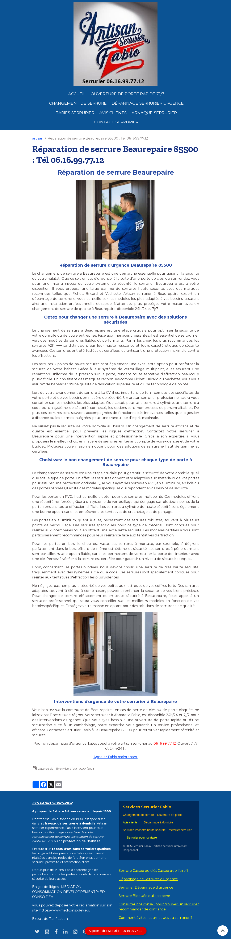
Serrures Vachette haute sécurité (144, 830)
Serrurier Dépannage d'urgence (146, 887)
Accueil (77, 93)
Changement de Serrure (78, 103)
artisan (37, 138)
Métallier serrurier (181, 830)
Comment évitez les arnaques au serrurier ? (155, 918)
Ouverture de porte (169, 815)
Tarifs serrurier (75, 112)
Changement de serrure (138, 815)
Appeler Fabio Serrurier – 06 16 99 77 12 (115, 930)
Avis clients (113, 112)
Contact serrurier (116, 121)
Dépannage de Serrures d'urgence (148, 879)
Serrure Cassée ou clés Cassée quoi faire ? (153, 871)
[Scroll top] (222, 930)
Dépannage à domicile (158, 822)
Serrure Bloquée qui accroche (144, 896)
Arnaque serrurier (154, 112)
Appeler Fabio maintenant (115, 757)
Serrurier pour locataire (142, 837)
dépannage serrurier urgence (148, 103)
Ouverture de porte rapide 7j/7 (127, 93)
